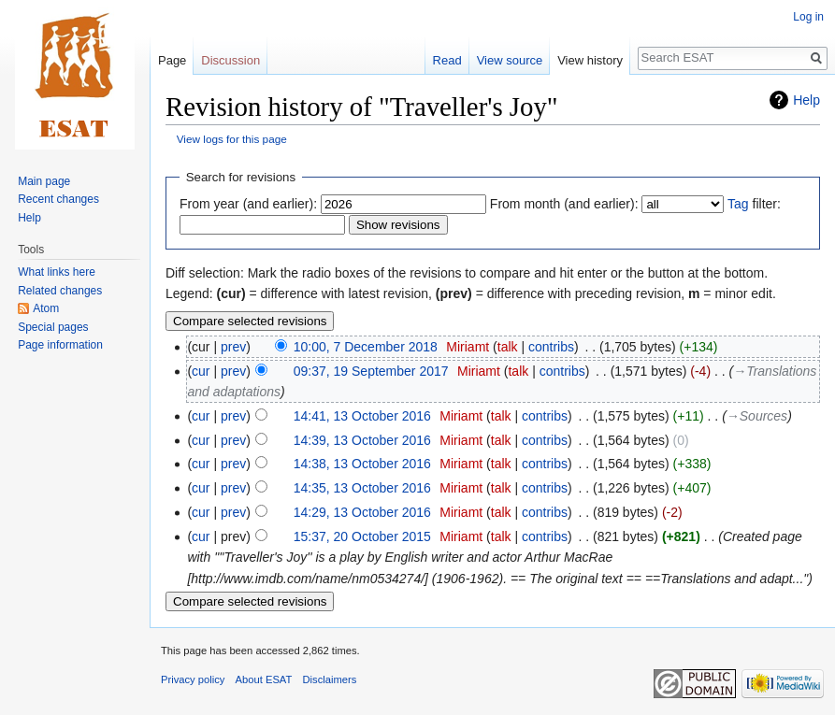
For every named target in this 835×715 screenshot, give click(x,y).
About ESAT (264, 679)
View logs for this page (232, 139)
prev (233, 346)
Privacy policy (192, 679)
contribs (551, 346)
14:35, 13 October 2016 (362, 487)
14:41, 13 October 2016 (362, 415)
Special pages (53, 327)
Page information (60, 344)
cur (200, 371)
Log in (808, 16)
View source (510, 60)
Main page (44, 181)
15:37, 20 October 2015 (362, 536)
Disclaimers (330, 679)
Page (172, 60)
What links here (56, 272)
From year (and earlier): (248, 203)
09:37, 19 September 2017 (371, 371)
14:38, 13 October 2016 (362, 463)
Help (806, 100)
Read (447, 60)
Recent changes (58, 199)
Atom (46, 308)
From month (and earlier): (564, 203)
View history (590, 60)
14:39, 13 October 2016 (362, 440)
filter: (754, 203)
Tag (738, 203)
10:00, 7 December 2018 (366, 346)
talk (507, 346)
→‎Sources (757, 415)
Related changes (60, 290)
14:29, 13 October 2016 (362, 512)
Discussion (230, 60)
